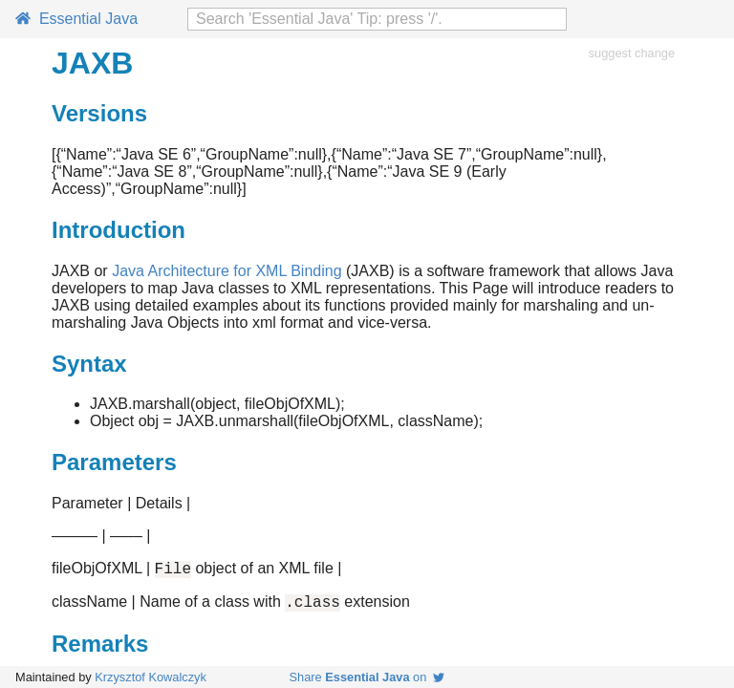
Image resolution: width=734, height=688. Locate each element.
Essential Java (76, 19)
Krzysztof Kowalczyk (150, 677)
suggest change (632, 53)
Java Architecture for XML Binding (226, 271)
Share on (367, 677)
